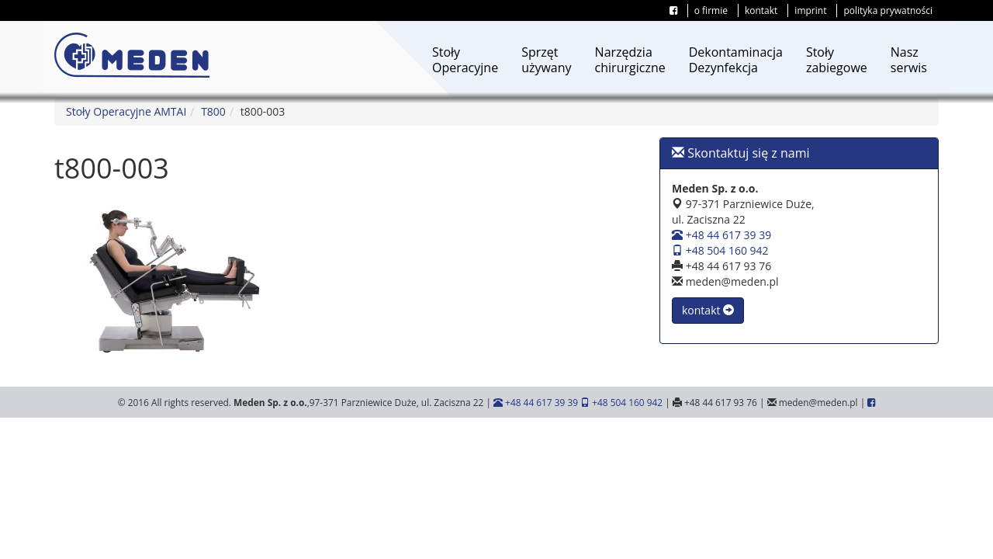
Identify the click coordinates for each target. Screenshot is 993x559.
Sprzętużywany (546, 59)
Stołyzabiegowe (836, 59)
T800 (213, 111)
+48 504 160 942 (720, 250)
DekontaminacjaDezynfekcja (736, 59)
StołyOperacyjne (465, 59)
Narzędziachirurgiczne (630, 59)
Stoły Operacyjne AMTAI (126, 111)
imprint (810, 10)
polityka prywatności (887, 10)
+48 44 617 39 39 (721, 234)
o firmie (711, 10)
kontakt (761, 10)
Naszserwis (909, 59)
